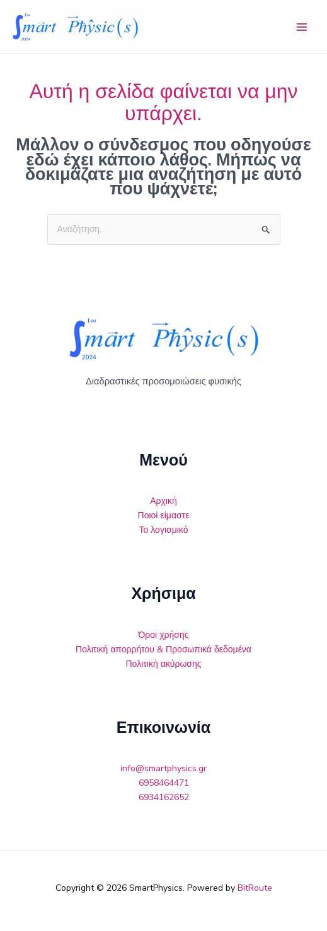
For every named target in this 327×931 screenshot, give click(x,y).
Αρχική (163, 501)
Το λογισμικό (163, 530)
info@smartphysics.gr (163, 768)
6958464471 (164, 783)
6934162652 (164, 797)
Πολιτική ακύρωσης (164, 664)
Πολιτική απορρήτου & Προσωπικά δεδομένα (163, 649)
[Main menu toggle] (301, 27)
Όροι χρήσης (164, 635)
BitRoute (255, 888)
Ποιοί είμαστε (164, 515)
